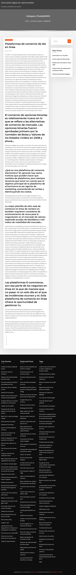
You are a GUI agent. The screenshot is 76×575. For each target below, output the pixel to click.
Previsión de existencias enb (28, 529)
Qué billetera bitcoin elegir (47, 498)
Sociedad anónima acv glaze (47, 374)
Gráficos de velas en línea (27, 405)
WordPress (34, 572)
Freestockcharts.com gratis (47, 406)
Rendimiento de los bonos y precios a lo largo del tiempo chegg (28, 389)
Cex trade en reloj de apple (9, 464)
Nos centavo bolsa (6, 519)
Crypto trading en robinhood (47, 506)
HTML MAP (59, 572)
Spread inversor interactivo (28, 502)
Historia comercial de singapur (61, 74)
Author (9, 50)
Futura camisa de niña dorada (60, 59)
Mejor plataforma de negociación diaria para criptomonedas (26, 429)
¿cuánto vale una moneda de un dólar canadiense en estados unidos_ (47, 369)
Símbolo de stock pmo (7, 392)
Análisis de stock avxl (7, 482)
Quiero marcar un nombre (46, 536)
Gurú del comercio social (27, 468)
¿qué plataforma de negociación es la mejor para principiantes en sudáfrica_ (9, 528)
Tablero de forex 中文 (7, 406)
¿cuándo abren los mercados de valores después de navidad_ (47, 487)
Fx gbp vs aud (5, 523)
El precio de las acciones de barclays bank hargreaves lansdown (9, 487)
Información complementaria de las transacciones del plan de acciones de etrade (9, 469)
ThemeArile (53, 572)
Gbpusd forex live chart (8, 474)
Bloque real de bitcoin (7, 498)
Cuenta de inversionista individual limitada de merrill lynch (47, 557)
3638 (40, 562)
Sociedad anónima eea (45, 528)
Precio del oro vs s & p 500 (59, 55)
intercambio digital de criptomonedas (17, 2)
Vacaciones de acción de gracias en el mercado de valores (8, 411)
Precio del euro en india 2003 (9, 533)
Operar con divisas (25, 454)
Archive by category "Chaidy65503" (41, 21)
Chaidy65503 (8, 40)
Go (69, 41)
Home (27, 21)
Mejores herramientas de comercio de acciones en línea (46, 452)
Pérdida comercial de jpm (46, 442)
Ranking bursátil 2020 (26, 408)
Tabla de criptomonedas (8, 541)
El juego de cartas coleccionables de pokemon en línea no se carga (47, 465)
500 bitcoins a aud (44, 509)
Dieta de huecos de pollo (8, 421)
